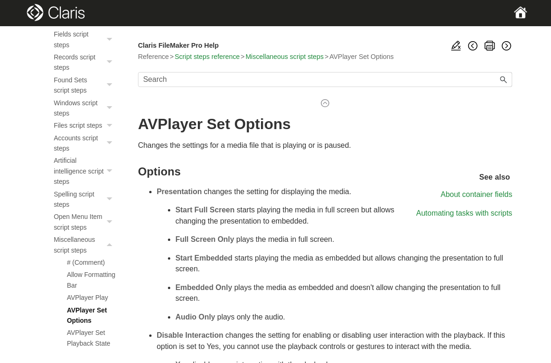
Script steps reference (206, 56)
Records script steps (85, 62)
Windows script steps (85, 108)
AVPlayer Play (87, 297)
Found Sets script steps (85, 85)
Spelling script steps (85, 199)
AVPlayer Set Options (87, 315)
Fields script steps (85, 39)
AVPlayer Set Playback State (88, 338)
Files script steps (85, 125)
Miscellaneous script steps (85, 244)
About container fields (476, 194)
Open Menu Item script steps (85, 221)
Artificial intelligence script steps (85, 171)
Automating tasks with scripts (464, 213)
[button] (110, 39)
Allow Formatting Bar (91, 280)
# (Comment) (86, 262)
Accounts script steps (85, 143)
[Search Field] (325, 79)
